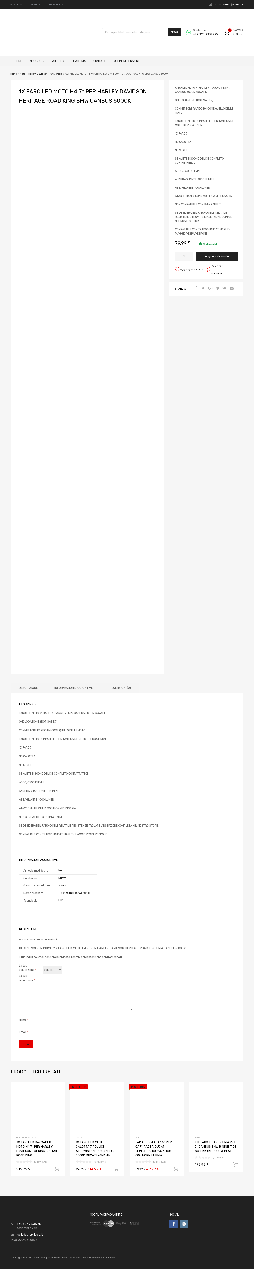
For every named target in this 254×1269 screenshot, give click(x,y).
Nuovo (62, 878)
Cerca (174, 32)
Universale (56, 73)
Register (238, 4)
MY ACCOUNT (17, 4)
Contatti (99, 61)
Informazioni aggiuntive (73, 688)
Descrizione (28, 688)
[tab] (28, 688)
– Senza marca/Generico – (75, 893)
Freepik (83, 1257)
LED (60, 900)
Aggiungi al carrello (217, 256)
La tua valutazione (27, 968)
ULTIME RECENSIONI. (126, 61)
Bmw (197, 1137)
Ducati (80, 1137)
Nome (23, 1020)
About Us (58, 61)
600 (137, 1137)
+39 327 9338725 (203, 34)
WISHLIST (36, 4)
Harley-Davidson (37, 73)
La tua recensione (27, 978)
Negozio (37, 61)
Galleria (79, 61)
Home (18, 61)
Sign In (226, 4)
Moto (22, 73)
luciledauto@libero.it (30, 1234)
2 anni (62, 885)
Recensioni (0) (120, 688)
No (60, 870)
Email (23, 1032)
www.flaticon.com (104, 1257)
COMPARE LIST (56, 4)
